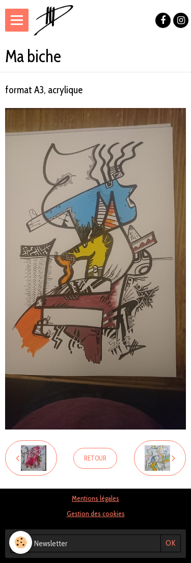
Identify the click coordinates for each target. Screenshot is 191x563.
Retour (95, 458)
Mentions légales (95, 498)
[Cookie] (20, 542)
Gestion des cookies (96, 514)
